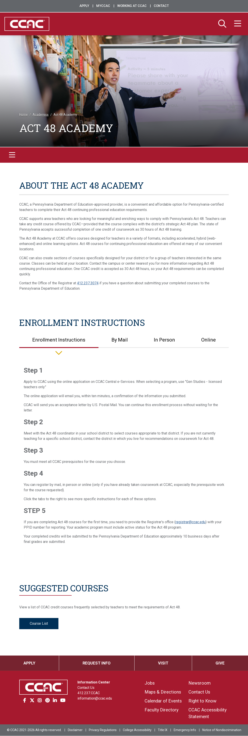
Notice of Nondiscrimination (221, 730)
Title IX (162, 730)
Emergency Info (185, 730)
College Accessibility (137, 730)
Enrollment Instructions (82, 322)
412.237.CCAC (88, 693)
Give (220, 663)
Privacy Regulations (103, 730)
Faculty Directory (161, 710)
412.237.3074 (87, 283)
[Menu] (237, 24)
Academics (41, 115)
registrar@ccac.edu (190, 522)
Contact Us (85, 688)
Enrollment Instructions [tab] (58, 340)
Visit (163, 663)
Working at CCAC (132, 6)
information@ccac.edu (94, 698)
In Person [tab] (164, 340)
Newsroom (199, 683)
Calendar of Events (163, 701)
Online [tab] (208, 340)
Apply (84, 6)
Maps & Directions (163, 692)
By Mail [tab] (119, 340)
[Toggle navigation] (12, 155)
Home (23, 115)
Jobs (150, 683)
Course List (39, 624)
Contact (161, 6)
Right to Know (202, 701)
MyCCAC (103, 6)
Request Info (97, 663)
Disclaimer (75, 730)
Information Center (93, 682)
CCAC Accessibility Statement (207, 713)
